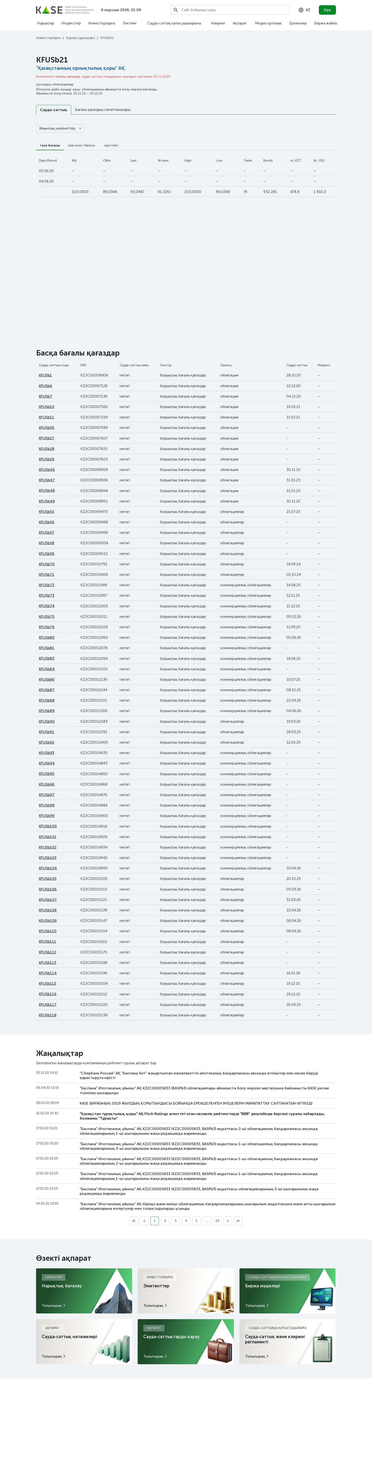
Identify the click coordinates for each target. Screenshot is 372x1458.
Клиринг (218, 23)
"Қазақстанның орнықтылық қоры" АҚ (80, 68)
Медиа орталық (268, 23)
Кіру (327, 10)
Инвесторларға (101, 23)
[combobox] (304, 10)
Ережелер (298, 23)
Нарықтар (45, 23)
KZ (304, 10)
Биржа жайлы (325, 23)
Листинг (130, 23)
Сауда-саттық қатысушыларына (174, 23)
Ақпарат (240, 23)
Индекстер (71, 23)
